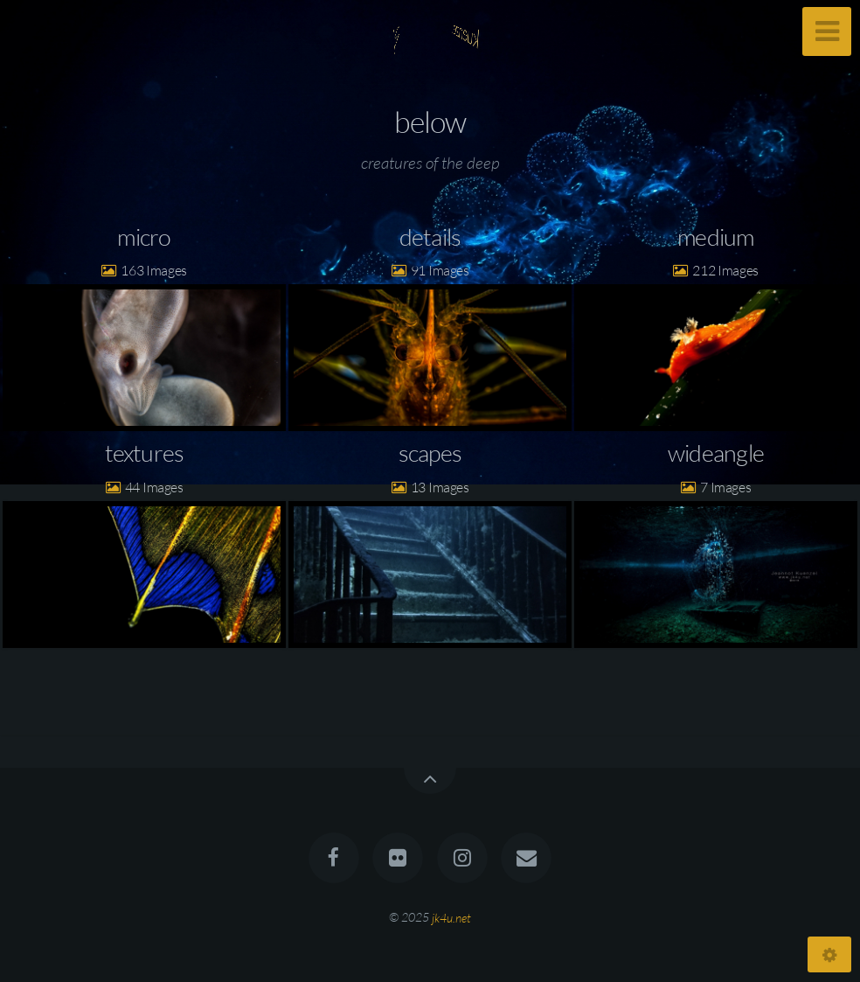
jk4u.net (451, 916)
